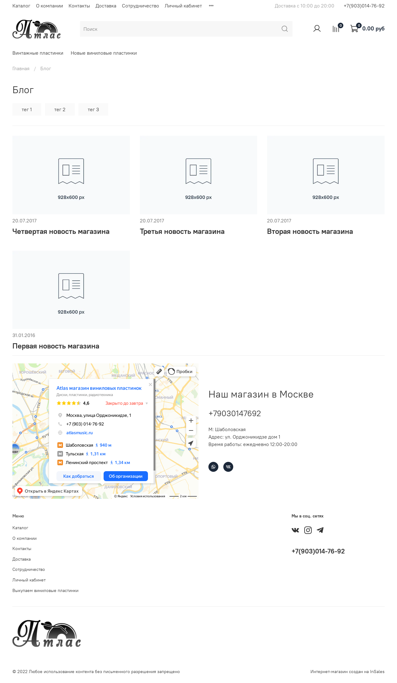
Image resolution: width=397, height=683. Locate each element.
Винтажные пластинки (37, 53)
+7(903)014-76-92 (364, 5)
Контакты (79, 5)
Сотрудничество (140, 5)
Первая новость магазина (55, 345)
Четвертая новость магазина (60, 231)
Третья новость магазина (182, 231)
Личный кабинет (183, 5)
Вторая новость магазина (310, 231)
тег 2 (59, 109)
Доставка (106, 5)
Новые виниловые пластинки (104, 53)
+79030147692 (234, 413)
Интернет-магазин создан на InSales (347, 671)
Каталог (21, 5)
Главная (20, 68)
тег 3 (93, 109)
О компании (49, 5)
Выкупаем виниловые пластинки (45, 590)
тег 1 (27, 109)
